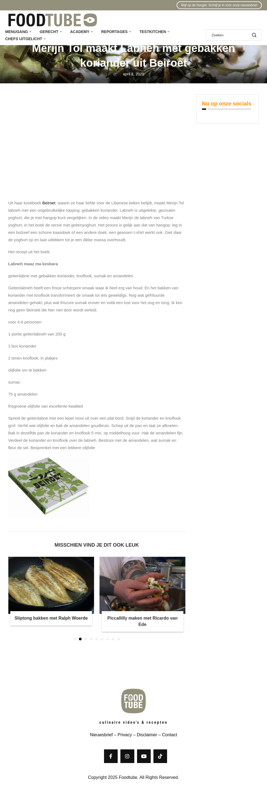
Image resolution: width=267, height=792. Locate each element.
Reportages (114, 32)
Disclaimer (147, 734)
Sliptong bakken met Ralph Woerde (51, 618)
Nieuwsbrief (101, 734)
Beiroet (48, 203)
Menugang (16, 32)
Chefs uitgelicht (23, 39)
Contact (169, 734)
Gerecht (49, 32)
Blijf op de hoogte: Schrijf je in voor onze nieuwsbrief (219, 5)
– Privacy (122, 734)
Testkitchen (152, 32)
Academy (80, 32)
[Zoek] (234, 35)
